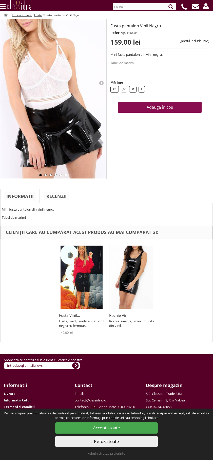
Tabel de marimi (122, 63)
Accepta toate (106, 428)
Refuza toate (106, 441)
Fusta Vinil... (69, 315)
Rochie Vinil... (120, 315)
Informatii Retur (17, 400)
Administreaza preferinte (106, 453)
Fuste (38, 15)
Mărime (116, 82)
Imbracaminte (22, 15)
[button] (206, 6)
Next (101, 82)
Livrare (9, 393)
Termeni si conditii (19, 406)
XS (115, 89)
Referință (118, 32)
